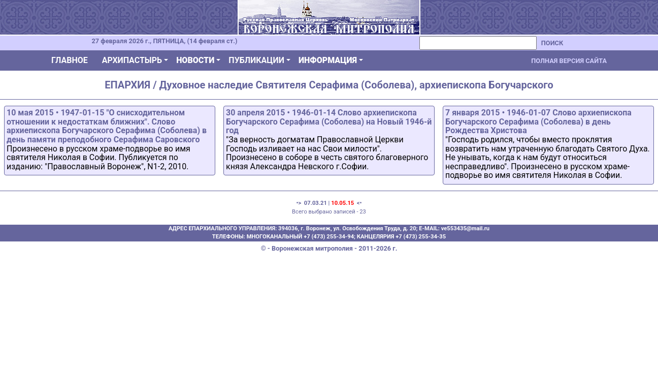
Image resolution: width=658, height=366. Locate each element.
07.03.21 (315, 203)
